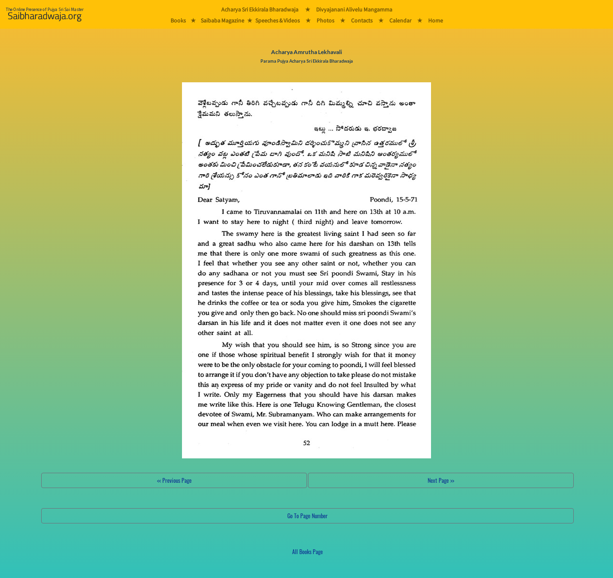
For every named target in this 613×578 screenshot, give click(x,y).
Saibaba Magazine (222, 20)
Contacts (362, 20)
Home (435, 20)
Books (178, 20)
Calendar (400, 20)
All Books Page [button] (307, 551)
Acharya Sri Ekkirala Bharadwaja (259, 9)
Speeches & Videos (277, 20)
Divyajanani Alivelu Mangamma (354, 9)
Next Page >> (441, 480)
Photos (325, 20)
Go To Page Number (307, 515)
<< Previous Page (174, 480)
